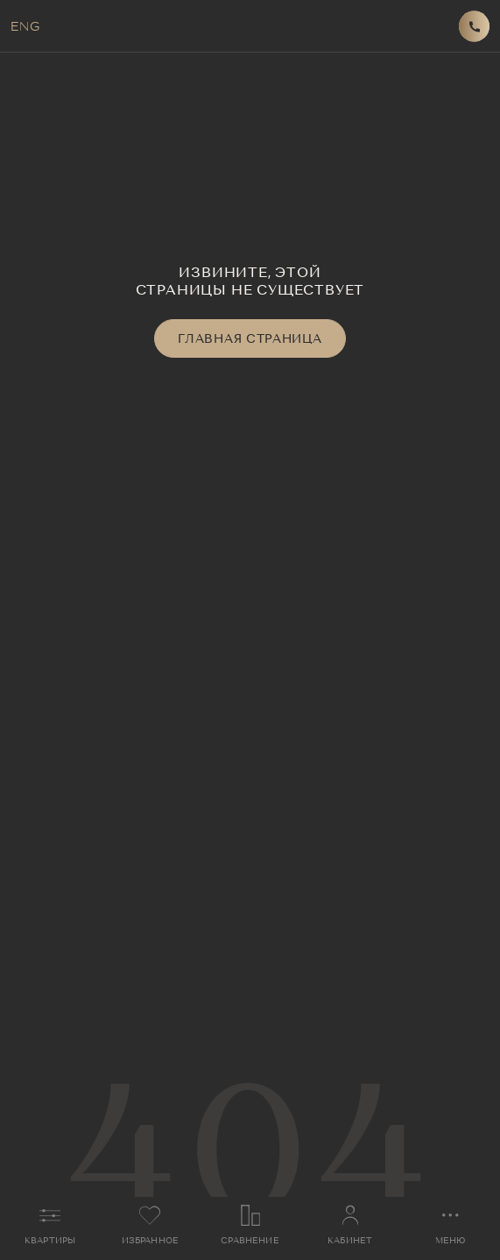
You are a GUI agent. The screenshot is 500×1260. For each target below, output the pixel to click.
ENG (25, 26)
